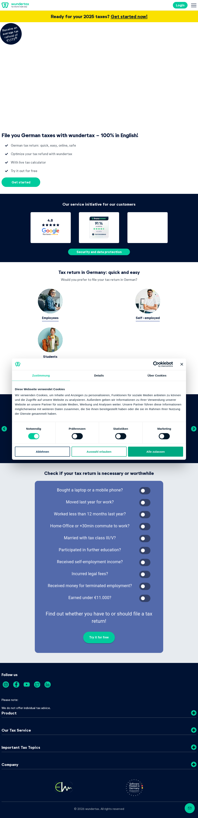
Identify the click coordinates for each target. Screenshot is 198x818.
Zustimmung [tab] (41, 375)
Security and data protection (99, 252)
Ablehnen (42, 451)
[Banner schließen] (181, 364)
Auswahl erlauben (99, 451)
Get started (21, 182)
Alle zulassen (155, 451)
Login (180, 5)
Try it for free (99, 637)
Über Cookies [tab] (157, 375)
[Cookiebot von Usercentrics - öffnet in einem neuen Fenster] (156, 364)
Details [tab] (99, 375)
